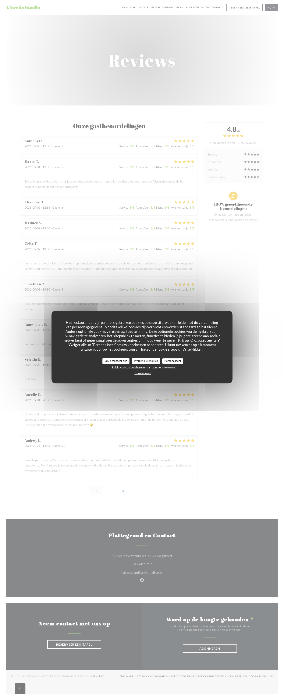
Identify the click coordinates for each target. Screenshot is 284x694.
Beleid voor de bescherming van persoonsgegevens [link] (143, 367)
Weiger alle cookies (146, 360)
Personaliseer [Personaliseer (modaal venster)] (172, 360)
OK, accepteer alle (116, 360)
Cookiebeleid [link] (143, 373)
